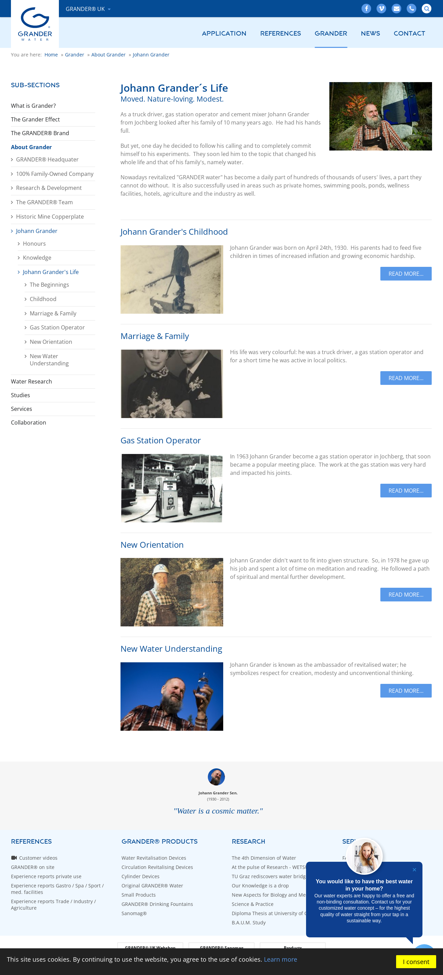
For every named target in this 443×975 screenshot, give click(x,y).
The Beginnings (49, 284)
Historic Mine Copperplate (50, 216)
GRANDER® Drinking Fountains (157, 904)
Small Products (139, 895)
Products (293, 948)
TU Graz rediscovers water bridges (271, 876)
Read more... (406, 273)
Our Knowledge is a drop (260, 885)
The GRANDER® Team (44, 202)
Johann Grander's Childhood (174, 232)
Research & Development (49, 188)
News (370, 33)
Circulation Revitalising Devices (157, 867)
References (280, 33)
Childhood (43, 299)
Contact (409, 33)
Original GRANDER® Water (152, 885)
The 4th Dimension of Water (264, 858)
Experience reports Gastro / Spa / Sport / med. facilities (57, 888)
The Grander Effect (35, 119)
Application (224, 33)
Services (21, 409)
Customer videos (38, 858)
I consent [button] (416, 962)
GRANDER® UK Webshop (150, 948)
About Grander (31, 147)
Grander (331, 33)
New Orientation (51, 342)
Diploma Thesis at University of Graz (273, 913)
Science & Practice (253, 904)
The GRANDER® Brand (40, 133)
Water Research (31, 381)
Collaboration (28, 422)
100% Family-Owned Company (54, 174)
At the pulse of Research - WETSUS (271, 867)
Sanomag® (134, 913)
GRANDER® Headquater (47, 159)
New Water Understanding (49, 359)
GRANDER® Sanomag (221, 948)
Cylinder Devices (141, 876)
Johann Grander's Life (51, 272)
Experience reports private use (46, 876)
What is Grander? (33, 105)
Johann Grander (37, 231)
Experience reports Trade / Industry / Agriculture (53, 904)
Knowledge (37, 257)
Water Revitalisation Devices (154, 858)
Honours (34, 243)
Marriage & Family (53, 313)
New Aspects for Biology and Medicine (276, 895)
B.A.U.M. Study (249, 922)
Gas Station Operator (57, 327)
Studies (20, 395)
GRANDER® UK (86, 9)
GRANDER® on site (32, 867)
